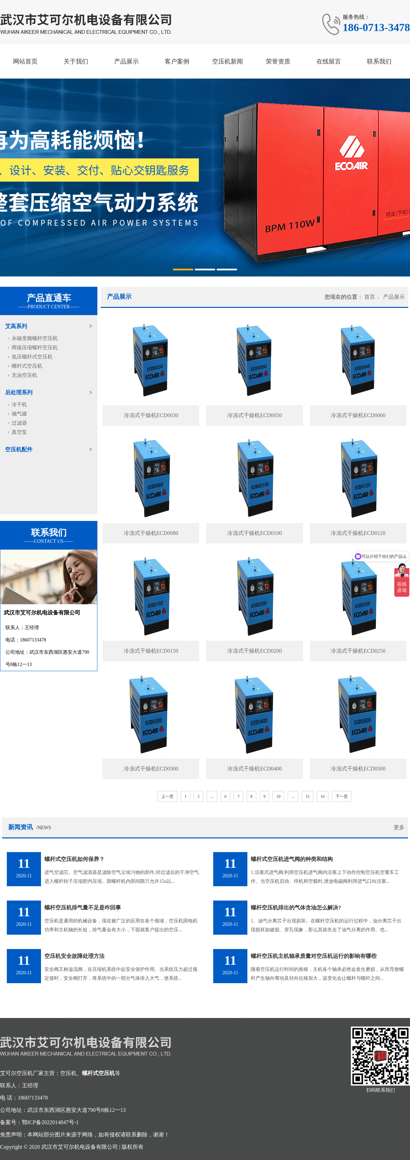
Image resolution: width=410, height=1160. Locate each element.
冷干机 (19, 404)
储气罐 (19, 413)
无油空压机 (24, 375)
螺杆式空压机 (27, 366)
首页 (369, 297)
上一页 (167, 796)
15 (307, 796)
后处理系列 (18, 392)
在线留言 (328, 61)
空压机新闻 (227, 61)
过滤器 (19, 423)
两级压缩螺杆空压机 (35, 347)
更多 (399, 827)
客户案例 (177, 61)
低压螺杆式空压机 (32, 356)
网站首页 (25, 61)
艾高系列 (16, 326)
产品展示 (126, 61)
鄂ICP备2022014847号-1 (50, 1122)
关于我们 (76, 61)
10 (278, 796)
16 (322, 796)
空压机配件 (18, 449)
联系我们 (379, 61)
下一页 (342, 796)
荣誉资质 (278, 61)
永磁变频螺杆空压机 (35, 338)
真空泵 (19, 432)
